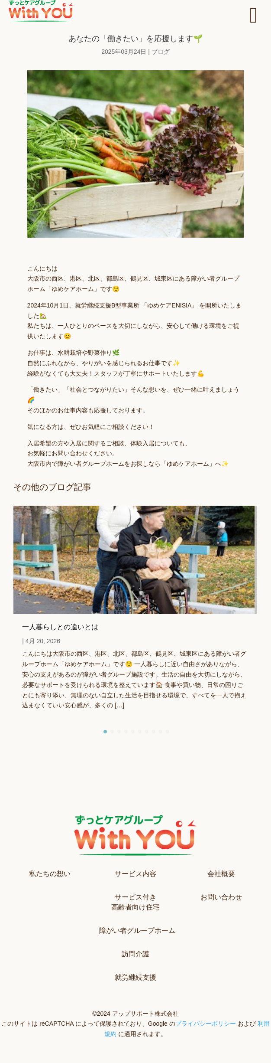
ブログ (161, 51)
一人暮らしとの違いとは (60, 627)
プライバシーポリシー (205, 1023)
